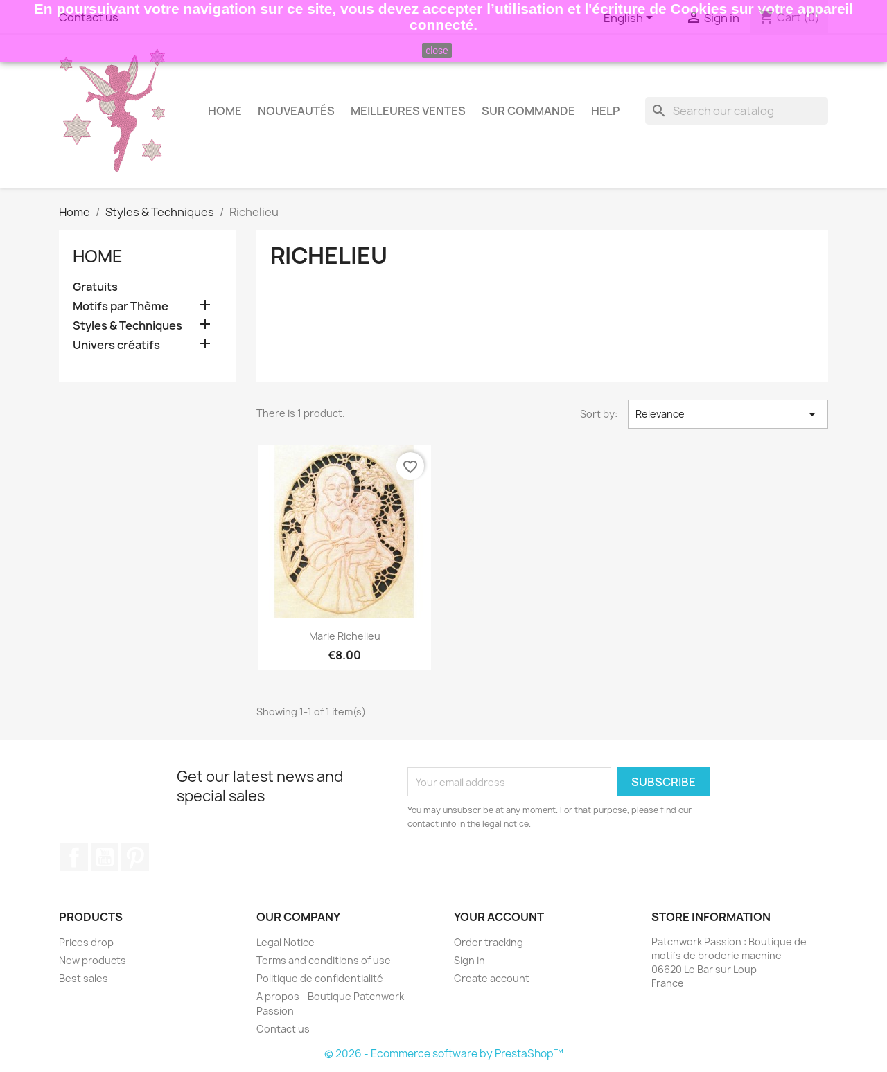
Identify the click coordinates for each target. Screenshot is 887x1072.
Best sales (83, 978)
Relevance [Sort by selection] (727, 414)
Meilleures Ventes (408, 110)
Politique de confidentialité (319, 978)
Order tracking (488, 942)
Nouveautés (296, 110)
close (436, 50)
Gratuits (95, 287)
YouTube (104, 857)
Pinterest (135, 857)
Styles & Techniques (127, 326)
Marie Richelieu (344, 636)
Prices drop (86, 942)
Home (225, 110)
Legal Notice (285, 942)
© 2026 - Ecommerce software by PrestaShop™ (443, 1053)
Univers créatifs (116, 345)
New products (92, 960)
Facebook (74, 857)
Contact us (283, 1028)
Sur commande (528, 110)
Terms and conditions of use (323, 960)
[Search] (736, 111)
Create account (491, 978)
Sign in (469, 960)
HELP (605, 110)
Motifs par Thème (120, 306)
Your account (499, 916)
